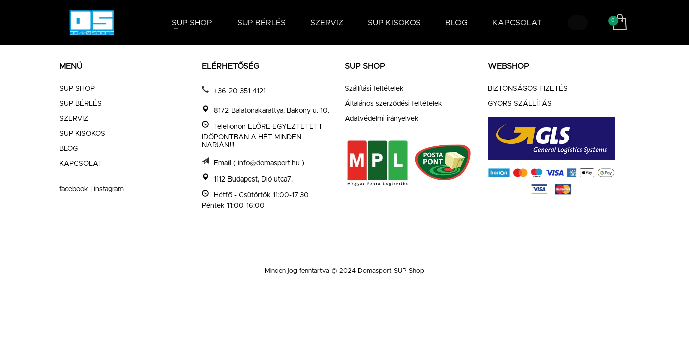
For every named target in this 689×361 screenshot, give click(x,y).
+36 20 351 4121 (240, 91)
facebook (73, 189)
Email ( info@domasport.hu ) (259, 162)
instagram (109, 189)
